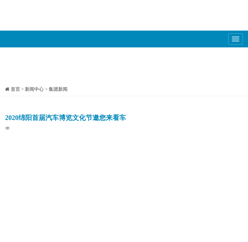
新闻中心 (34, 89)
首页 (15, 89)
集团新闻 (58, 89)
